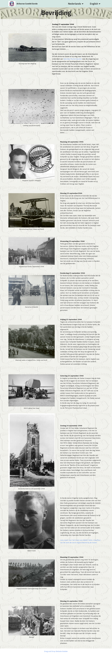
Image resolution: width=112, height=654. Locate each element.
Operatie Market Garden (72, 59)
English (94, 3)
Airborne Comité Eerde (27, 4)
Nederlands (74, 3)
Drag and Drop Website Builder (56, 651)
